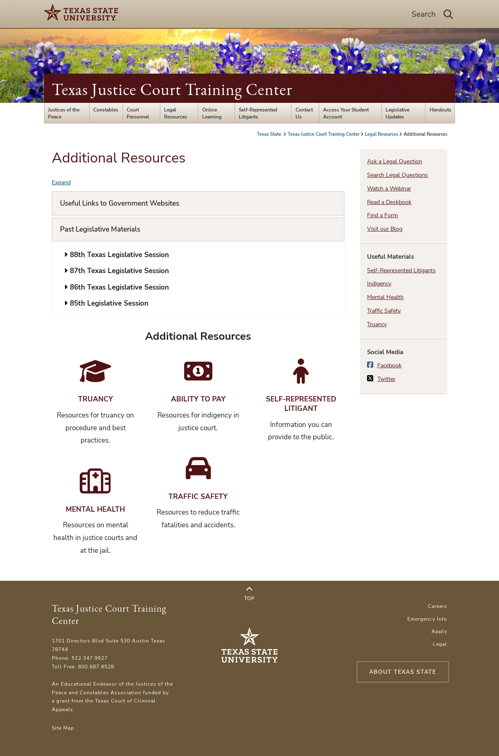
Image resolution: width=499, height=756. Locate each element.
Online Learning (212, 113)
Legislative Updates (397, 113)
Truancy (377, 324)
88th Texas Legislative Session (116, 255)
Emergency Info (427, 618)
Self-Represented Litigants (258, 113)
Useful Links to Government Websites (119, 203)
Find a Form (382, 215)
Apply (439, 631)
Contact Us (304, 113)
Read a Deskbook (389, 202)
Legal (440, 643)
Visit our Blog (384, 229)
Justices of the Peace (63, 113)
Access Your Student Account (346, 113)
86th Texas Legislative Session (116, 287)
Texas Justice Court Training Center (172, 89)
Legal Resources (175, 113)
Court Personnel (138, 113)
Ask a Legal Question (394, 161)
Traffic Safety (384, 311)
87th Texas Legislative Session (116, 271)
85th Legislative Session (106, 303)
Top (249, 594)
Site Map (63, 727)
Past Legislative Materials (100, 229)
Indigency (379, 284)
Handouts (440, 109)
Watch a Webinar (389, 188)
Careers (437, 606)
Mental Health (385, 297)
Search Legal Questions (397, 175)
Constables (105, 109)
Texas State (269, 134)
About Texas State (402, 672)
